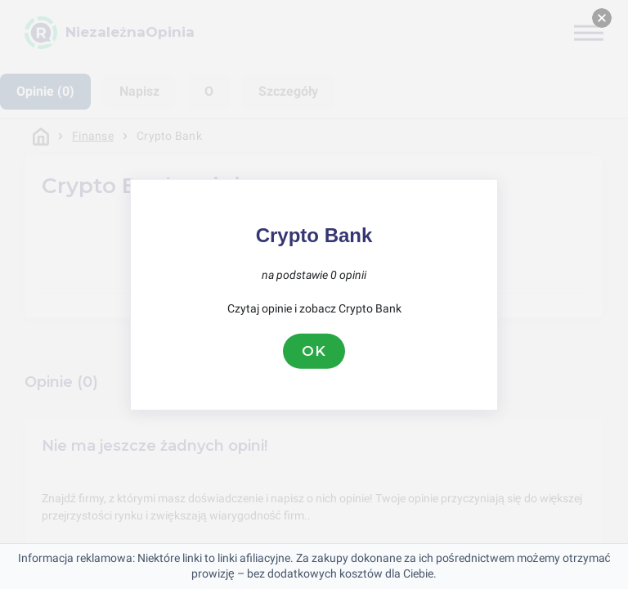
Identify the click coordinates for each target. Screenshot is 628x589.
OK (314, 351)
